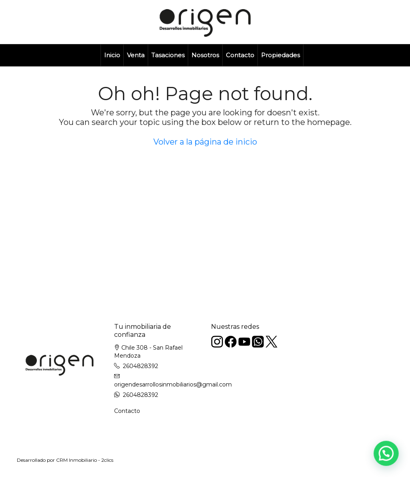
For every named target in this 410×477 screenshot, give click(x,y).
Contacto (240, 55)
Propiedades (280, 55)
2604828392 (140, 366)
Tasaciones (168, 55)
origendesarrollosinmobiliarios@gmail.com (173, 384)
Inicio (112, 55)
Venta (136, 55)
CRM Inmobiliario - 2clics (84, 460)
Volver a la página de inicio (205, 142)
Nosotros (205, 55)
